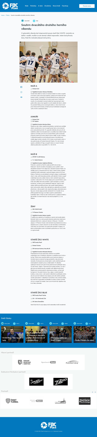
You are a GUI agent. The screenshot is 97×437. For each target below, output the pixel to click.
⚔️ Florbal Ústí (35, 88)
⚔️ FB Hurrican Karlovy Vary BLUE (40, 248)
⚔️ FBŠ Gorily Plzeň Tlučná (38, 295)
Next (95, 392)
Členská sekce (87, 6)
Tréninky (33, 6)
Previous (92, 392)
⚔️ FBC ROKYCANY (36, 209)
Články (8, 15)
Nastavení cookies (58, 431)
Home (2, 15)
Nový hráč (56, 6)
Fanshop (65, 6)
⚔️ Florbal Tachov (36, 245)
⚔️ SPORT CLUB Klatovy (38, 157)
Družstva (48, 6)
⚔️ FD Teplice (35, 121)
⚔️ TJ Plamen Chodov (37, 212)
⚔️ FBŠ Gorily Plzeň (36, 242)
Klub (26, 6)
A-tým (40, 6)
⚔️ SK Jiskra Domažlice (37, 301)
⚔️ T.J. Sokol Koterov (37, 160)
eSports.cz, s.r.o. (49, 431)
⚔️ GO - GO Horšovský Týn (38, 298)
